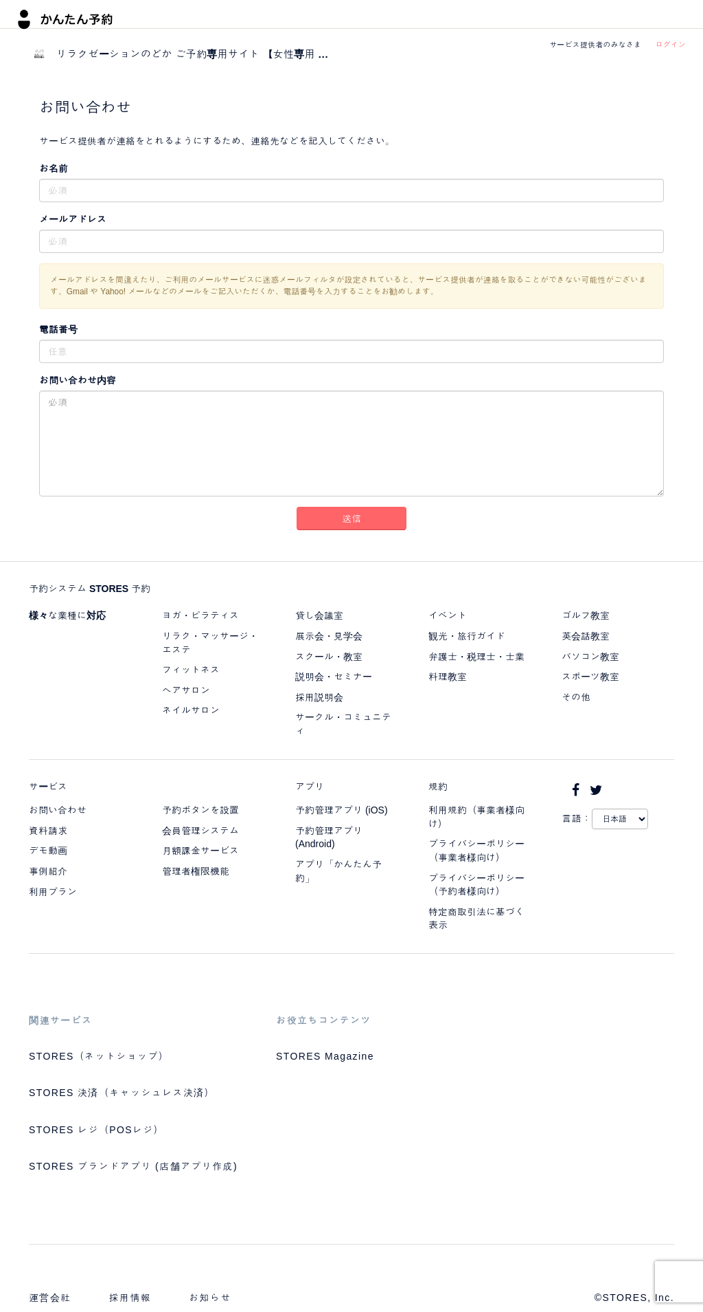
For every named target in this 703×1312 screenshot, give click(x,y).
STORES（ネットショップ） (99, 1056)
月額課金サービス (200, 850)
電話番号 (58, 329)
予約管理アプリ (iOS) (341, 810)
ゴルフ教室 (586, 615)
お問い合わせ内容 (77, 380)
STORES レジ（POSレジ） (96, 1129)
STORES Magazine (325, 1056)
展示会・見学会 (328, 636)
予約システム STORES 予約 (89, 588)
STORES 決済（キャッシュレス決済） (122, 1092)
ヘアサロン (186, 690)
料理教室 (447, 676)
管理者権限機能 (195, 871)
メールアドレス (72, 219)
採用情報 (130, 1297)
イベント (447, 615)
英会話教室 (586, 636)
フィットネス (191, 669)
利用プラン (53, 891)
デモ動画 (48, 850)
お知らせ (210, 1297)
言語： (577, 818)
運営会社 (50, 1297)
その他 (576, 697)
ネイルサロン (191, 710)
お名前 (53, 168)
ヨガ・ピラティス (200, 615)
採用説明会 (319, 697)
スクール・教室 (328, 656)
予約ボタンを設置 (200, 810)
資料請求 (48, 830)
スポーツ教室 (590, 676)
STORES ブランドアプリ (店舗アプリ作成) (133, 1166)
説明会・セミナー (333, 676)
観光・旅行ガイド (466, 636)
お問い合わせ (58, 810)
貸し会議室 (319, 615)
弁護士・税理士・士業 (476, 656)
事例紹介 (48, 871)
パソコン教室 (590, 656)
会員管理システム (200, 830)
